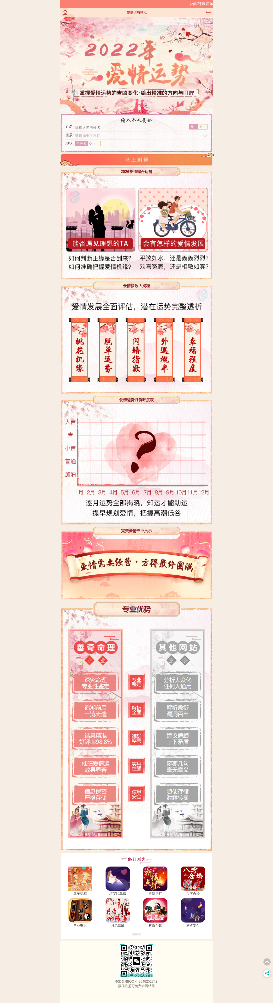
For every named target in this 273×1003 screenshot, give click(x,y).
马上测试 (136, 159)
